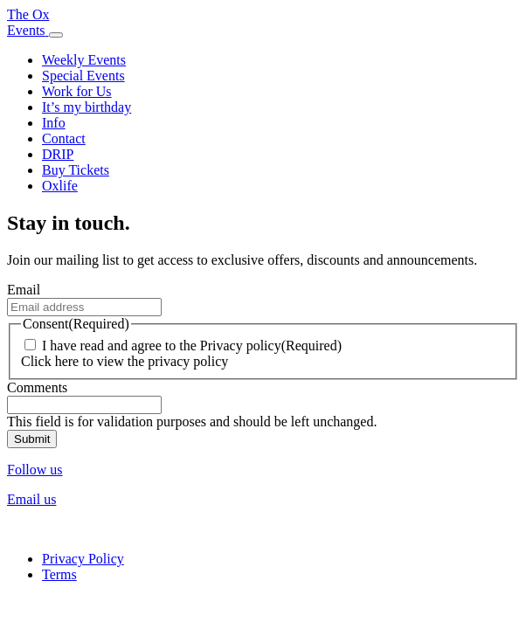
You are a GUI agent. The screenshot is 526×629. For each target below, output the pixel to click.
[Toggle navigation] (56, 35)
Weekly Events (84, 59)
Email (23, 289)
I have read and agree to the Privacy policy (161, 345)
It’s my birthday (86, 107)
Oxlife (60, 185)
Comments (37, 387)
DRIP (57, 154)
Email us (31, 499)
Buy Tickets (75, 169)
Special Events (83, 75)
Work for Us (77, 91)
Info (54, 122)
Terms (59, 574)
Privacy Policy (83, 558)
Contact (64, 138)
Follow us (35, 469)
